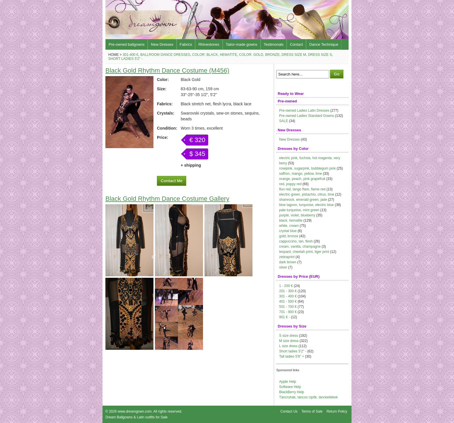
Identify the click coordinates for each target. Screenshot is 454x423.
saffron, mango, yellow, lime (300, 174)
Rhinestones (208, 44)
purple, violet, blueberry (297, 215)
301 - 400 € (288, 296)
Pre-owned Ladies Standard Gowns (306, 116)
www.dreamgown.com (134, 411)
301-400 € (130, 55)
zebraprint (286, 257)
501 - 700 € (288, 307)
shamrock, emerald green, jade (303, 200)
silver (283, 267)
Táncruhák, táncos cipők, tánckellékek (308, 397)
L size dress (288, 346)
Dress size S (320, 55)
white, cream (289, 226)
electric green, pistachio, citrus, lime (306, 194)
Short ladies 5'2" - (125, 59)
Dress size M (293, 55)
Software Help (290, 387)
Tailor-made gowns (241, 44)
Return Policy (337, 411)
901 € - (284, 317)
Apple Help (287, 382)
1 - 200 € (286, 286)
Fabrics (186, 44)
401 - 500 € (288, 301)
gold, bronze (288, 236)
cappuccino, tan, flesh (296, 241)
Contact (296, 44)
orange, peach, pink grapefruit (302, 179)
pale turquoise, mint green (299, 210)
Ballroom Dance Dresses (165, 55)
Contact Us (288, 411)
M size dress (289, 341)
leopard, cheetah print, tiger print (304, 252)
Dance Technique (323, 44)
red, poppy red (290, 184)
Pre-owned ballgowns (126, 44)
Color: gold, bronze (259, 55)
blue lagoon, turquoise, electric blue (306, 205)
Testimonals (274, 44)
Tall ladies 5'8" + (291, 356)
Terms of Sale (312, 411)
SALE (283, 121)
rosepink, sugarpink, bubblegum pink (307, 168)
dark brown (287, 262)
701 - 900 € (288, 312)
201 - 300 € (288, 291)
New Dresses (162, 44)
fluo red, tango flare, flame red (302, 189)
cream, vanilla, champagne (300, 246)
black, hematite (291, 220)
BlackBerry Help (291, 392)
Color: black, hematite (214, 55)
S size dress (288, 336)
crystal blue (288, 231)
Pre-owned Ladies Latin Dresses (304, 110)
